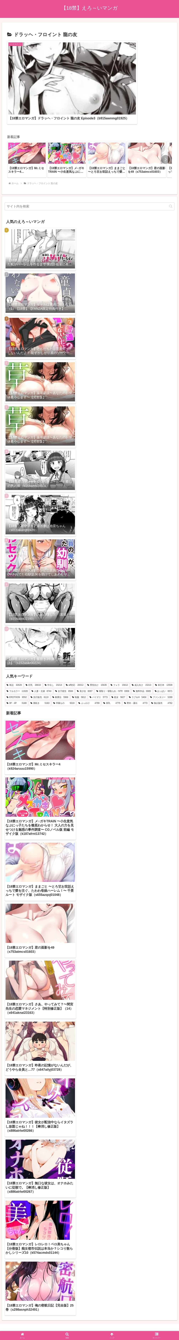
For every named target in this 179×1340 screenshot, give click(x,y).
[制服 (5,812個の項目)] (79, 665)
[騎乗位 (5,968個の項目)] (60, 665)
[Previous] (4, 1324)
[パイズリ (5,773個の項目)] (98, 665)
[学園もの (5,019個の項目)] (64, 671)
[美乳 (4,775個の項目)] (112, 671)
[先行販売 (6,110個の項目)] (39, 665)
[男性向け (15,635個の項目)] (97, 653)
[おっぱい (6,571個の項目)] (163, 659)
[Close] (20, 1327)
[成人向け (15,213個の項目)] (141, 653)
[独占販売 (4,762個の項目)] (162, 671)
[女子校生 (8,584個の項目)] (64, 659)
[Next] (13, 1324)
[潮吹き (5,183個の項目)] (40, 671)
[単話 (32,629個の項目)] (14, 653)
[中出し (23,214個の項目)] (53, 653)
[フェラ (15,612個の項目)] (119, 653)
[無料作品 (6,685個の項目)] (141, 659)
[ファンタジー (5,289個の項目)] (161, 665)
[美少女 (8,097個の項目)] (84, 659)
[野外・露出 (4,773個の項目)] (136, 671)
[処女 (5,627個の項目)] (118, 665)
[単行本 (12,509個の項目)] (164, 653)
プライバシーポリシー (89, 1306)
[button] (165, 127)
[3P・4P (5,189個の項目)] (16, 671)
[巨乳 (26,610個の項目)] (33, 653)
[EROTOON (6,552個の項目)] (16, 665)
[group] (26, 127)
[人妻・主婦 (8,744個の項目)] (41, 659)
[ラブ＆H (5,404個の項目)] (137, 665)
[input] (89, 174)
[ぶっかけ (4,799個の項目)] (89, 671)
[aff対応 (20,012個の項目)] (74, 653)
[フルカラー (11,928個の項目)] (17, 659)
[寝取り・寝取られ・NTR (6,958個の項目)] (113, 659)
